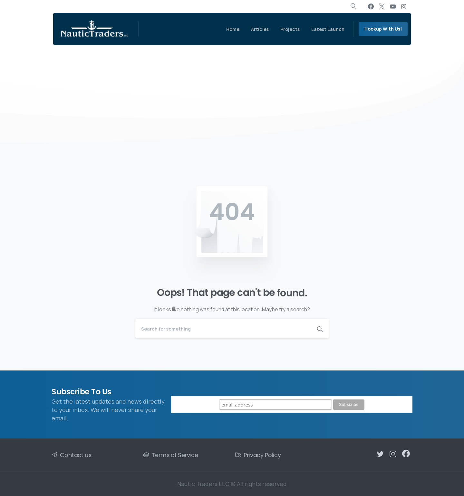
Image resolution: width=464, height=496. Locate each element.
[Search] (223, 328)
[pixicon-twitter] (380, 456)
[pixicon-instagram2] (393, 458)
